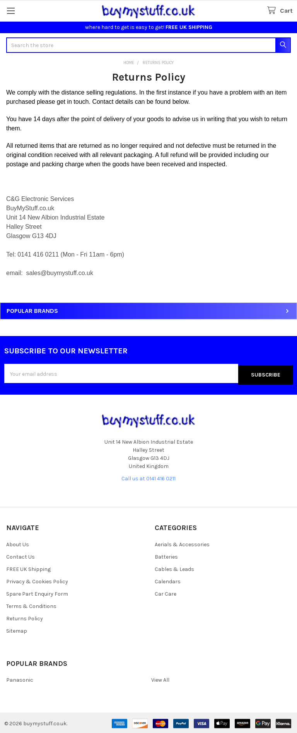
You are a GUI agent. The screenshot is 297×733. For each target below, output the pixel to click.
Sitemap (16, 629)
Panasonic (19, 678)
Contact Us (20, 555)
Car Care (165, 592)
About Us (17, 543)
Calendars (168, 580)
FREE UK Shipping (28, 567)
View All (160, 678)
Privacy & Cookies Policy (37, 580)
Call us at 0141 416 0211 (148, 477)
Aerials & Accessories (182, 543)
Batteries (166, 555)
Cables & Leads (174, 567)
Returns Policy (24, 617)
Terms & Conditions (31, 604)
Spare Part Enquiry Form (37, 592)
